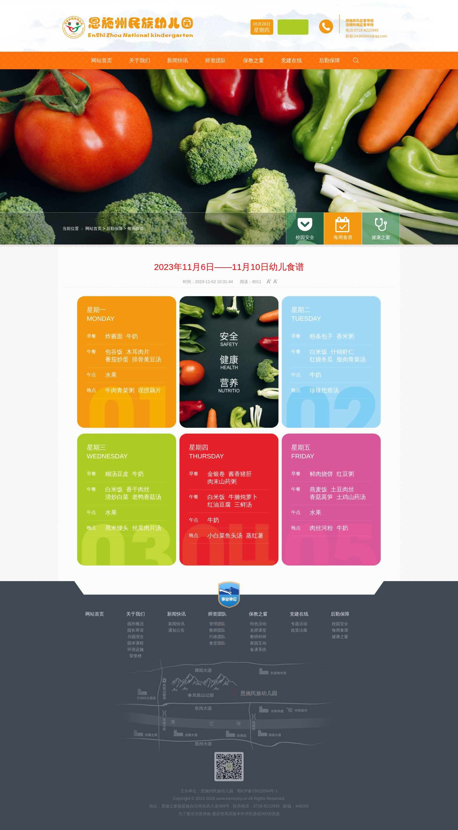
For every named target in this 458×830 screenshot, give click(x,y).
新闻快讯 (176, 623)
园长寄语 (135, 630)
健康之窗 (340, 636)
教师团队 (217, 630)
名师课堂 (258, 630)
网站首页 (93, 228)
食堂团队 (217, 643)
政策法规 (299, 630)
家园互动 (258, 643)
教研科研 (258, 636)
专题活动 (299, 623)
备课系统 (258, 649)
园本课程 (135, 643)
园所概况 (135, 623)
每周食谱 (135, 228)
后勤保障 (114, 228)
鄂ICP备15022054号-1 (257, 791)
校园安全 (340, 623)
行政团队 (217, 636)
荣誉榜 (135, 656)
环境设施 (135, 649)
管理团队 (217, 623)
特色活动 (258, 623)
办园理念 (135, 636)
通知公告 (176, 630)
